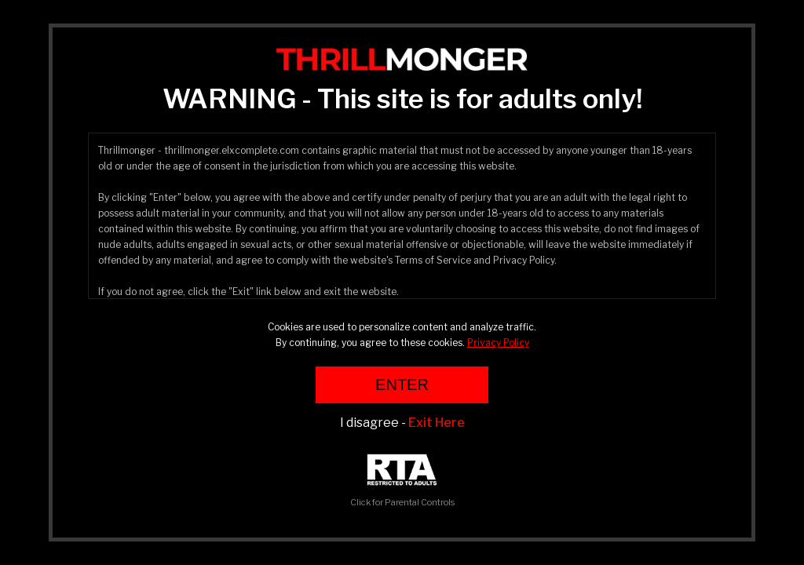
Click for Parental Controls (402, 481)
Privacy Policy (498, 342)
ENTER (402, 384)
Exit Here (436, 422)
